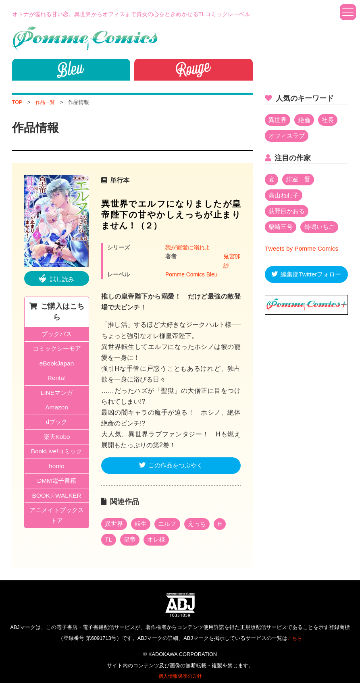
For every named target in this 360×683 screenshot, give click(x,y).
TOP (17, 102)
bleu (71, 68)
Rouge (193, 68)
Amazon (57, 410)
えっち (201, 516)
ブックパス (57, 334)
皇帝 (131, 533)
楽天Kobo (57, 441)
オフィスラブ (288, 136)
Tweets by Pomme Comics (303, 251)
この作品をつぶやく (176, 458)
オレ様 (159, 533)
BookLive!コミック (56, 456)
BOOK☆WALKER (56, 502)
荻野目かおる (288, 213)
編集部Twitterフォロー (311, 277)
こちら (294, 632)
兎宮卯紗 (176, 256)
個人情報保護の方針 (180, 670)
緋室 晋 (300, 180)
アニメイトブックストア (57, 523)
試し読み (62, 279)
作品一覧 (46, 102)
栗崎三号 (282, 229)
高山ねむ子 (285, 196)
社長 (331, 120)
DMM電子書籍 (56, 487)
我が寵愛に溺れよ (187, 247)
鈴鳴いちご (322, 229)
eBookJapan (57, 365)
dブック (56, 426)
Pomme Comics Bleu (192, 266)
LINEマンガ (57, 395)
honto (57, 471)
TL (109, 533)
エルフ (170, 516)
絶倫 (306, 120)
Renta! (56, 380)
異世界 (115, 516)
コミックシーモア (57, 350)
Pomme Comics (85, 38)
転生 (142, 516)
